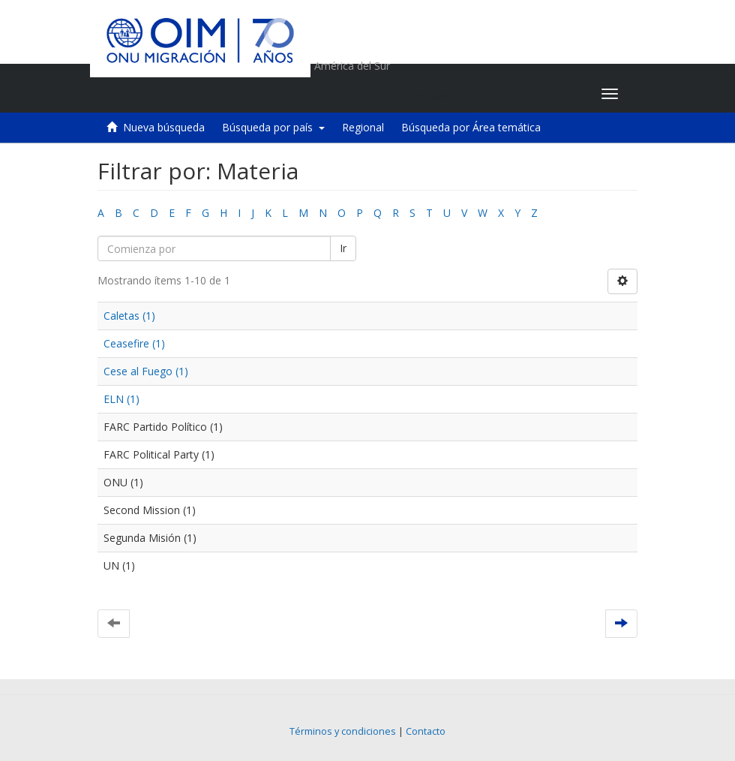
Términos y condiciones (343, 731)
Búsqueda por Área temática (471, 127)
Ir (343, 248)
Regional (363, 127)
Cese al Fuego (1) (146, 371)
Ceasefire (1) (134, 343)
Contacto (426, 731)
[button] (496, 94)
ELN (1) (122, 399)
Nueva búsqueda (164, 127)
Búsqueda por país (273, 127)
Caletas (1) (129, 315)
